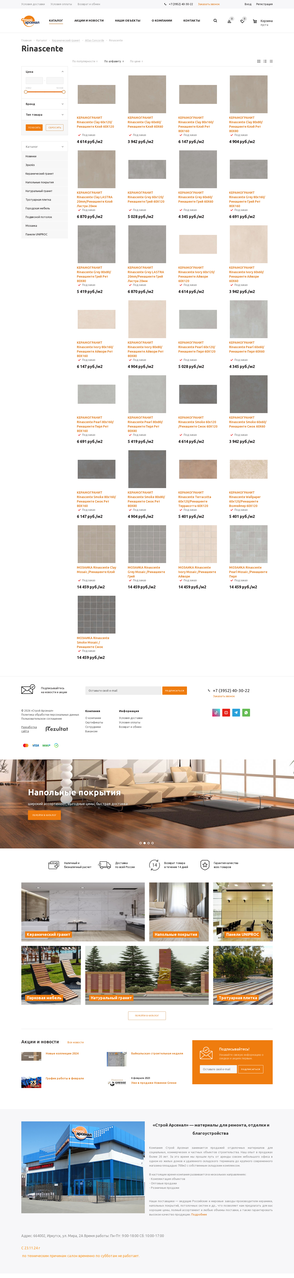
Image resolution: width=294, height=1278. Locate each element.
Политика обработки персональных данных (50, 714)
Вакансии (91, 731)
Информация (129, 711)
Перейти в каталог (44, 815)
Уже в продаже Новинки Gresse (154, 1082)
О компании (93, 718)
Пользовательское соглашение (41, 718)
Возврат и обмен (130, 726)
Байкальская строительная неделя (157, 1053)
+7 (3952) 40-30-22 (181, 4)
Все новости (76, 1042)
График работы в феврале (65, 1078)
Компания (92, 711)
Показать (34, 127)
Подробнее (199, 1214)
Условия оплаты (129, 722)
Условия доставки (131, 718)
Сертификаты (94, 722)
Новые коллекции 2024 (62, 1053)
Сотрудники (93, 726)
